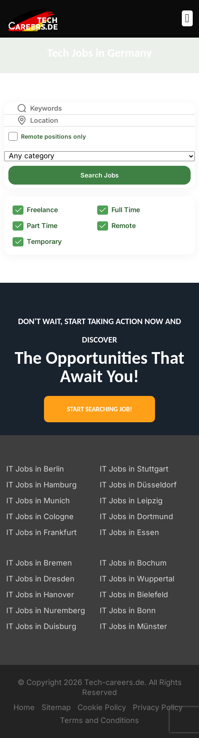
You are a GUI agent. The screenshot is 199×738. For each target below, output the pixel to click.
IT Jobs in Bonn (128, 610)
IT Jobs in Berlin (35, 468)
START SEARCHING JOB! (99, 409)
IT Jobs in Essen (129, 532)
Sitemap (56, 707)
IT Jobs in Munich (38, 500)
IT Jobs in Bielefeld (134, 594)
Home (24, 707)
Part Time (35, 226)
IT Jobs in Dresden (40, 578)
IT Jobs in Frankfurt (41, 532)
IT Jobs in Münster (133, 626)
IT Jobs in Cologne (40, 516)
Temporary (37, 241)
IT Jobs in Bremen (39, 562)
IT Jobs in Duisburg (41, 626)
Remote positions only (53, 136)
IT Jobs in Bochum (133, 562)
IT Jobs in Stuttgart (134, 468)
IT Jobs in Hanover (40, 594)
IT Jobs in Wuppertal (137, 578)
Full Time (118, 210)
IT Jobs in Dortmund (136, 516)
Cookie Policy (102, 707)
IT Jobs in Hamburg (41, 484)
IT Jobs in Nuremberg (45, 610)
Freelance (35, 210)
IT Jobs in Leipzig (131, 500)
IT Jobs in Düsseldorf (138, 484)
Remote (116, 226)
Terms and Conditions (99, 720)
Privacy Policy (158, 707)
